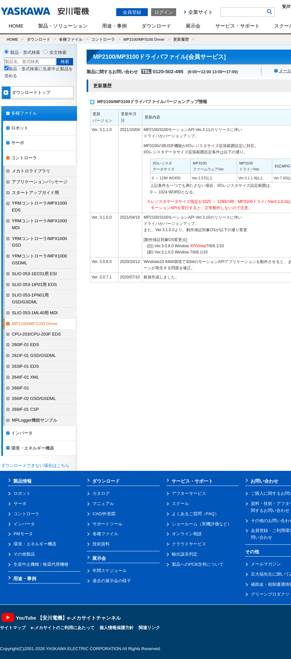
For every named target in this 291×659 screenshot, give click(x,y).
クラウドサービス (189, 543)
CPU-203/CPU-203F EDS (36, 334)
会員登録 (132, 12)
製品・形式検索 (25, 52)
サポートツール (107, 523)
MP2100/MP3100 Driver (144, 39)
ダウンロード (156, 26)
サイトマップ (13, 627)
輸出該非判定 (185, 554)
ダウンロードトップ (31, 92)
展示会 (193, 26)
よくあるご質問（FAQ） (195, 513)
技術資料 (101, 543)
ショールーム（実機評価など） (202, 523)
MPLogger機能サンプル (34, 420)
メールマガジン (266, 563)
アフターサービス (189, 493)
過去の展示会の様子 (112, 580)
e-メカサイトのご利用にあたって (62, 627)
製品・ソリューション (63, 26)
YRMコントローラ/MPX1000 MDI (39, 224)
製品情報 (22, 481)
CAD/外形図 (104, 513)
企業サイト (200, 12)
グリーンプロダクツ (270, 594)
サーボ (17, 142)
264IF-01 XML (25, 377)
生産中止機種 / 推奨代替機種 (40, 564)
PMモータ (23, 533)
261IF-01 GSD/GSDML (34, 355)
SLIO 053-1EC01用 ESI (34, 273)
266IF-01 (20, 387)
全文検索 (57, 52)
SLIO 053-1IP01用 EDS (34, 284)
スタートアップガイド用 (35, 192)
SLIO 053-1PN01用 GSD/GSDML (30, 298)
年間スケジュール (110, 570)
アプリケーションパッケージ (39, 181)
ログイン (163, 12)
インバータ (22, 432)
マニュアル (103, 503)
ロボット (19, 127)
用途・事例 (114, 26)
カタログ (101, 493)
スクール (180, 503)
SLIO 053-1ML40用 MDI (35, 312)
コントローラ (103, 39)
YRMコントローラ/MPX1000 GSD (39, 242)
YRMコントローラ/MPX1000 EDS (39, 206)
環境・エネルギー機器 (32, 448)
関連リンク (149, 627)
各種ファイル (71, 39)
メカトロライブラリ (31, 170)
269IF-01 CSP (25, 409)
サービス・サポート (237, 26)
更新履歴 (181, 39)
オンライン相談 (187, 533)
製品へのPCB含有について (198, 564)
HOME (16, 26)
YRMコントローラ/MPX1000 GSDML (39, 259)
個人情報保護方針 (116, 627)
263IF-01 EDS (25, 366)
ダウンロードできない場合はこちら (35, 465)
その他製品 (24, 554)
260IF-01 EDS (25, 344)
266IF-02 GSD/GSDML (34, 398)
